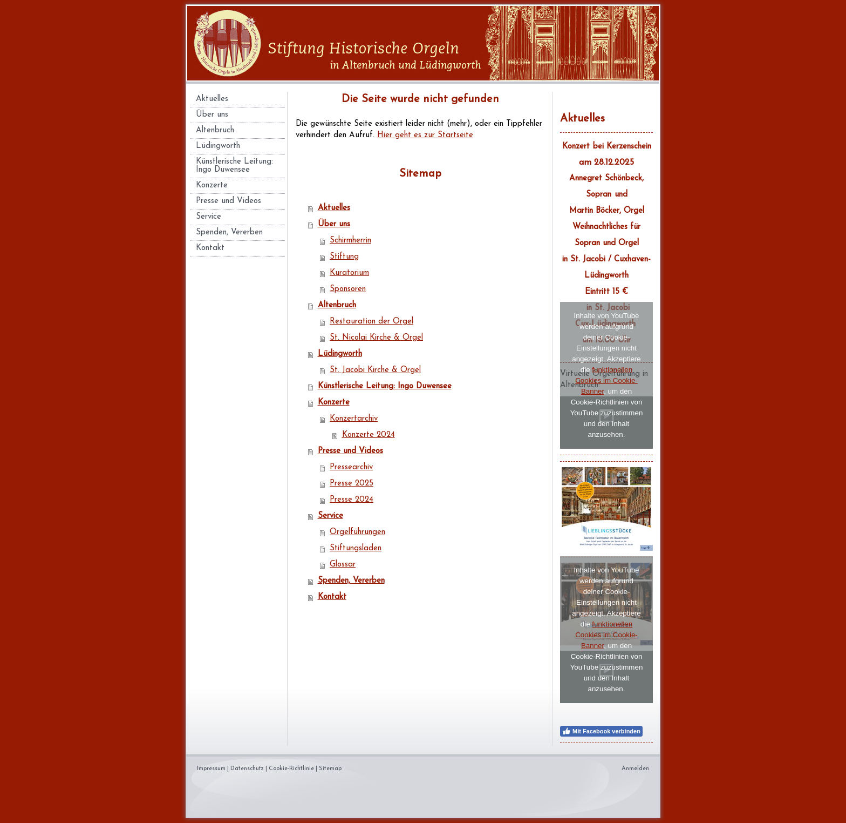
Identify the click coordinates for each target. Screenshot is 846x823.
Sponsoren (348, 289)
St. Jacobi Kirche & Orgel (375, 370)
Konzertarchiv (354, 419)
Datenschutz (247, 769)
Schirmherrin (350, 241)
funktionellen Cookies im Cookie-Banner (606, 380)
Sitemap (330, 769)
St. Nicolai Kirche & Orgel (376, 338)
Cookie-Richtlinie (291, 769)
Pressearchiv (351, 467)
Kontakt (332, 597)
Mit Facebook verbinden (601, 731)
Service (330, 516)
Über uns (334, 224)
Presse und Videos (350, 451)
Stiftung (344, 257)
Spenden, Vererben (351, 581)
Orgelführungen (357, 532)
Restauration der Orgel (371, 322)
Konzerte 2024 (368, 435)
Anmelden (635, 769)
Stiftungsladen (355, 548)
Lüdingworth (340, 354)
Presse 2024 (351, 500)
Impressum (211, 769)
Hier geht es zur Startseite (425, 135)
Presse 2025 (351, 484)
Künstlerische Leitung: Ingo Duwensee (385, 386)
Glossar (343, 565)
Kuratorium (349, 273)
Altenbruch (337, 305)
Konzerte (334, 403)
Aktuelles (334, 208)
